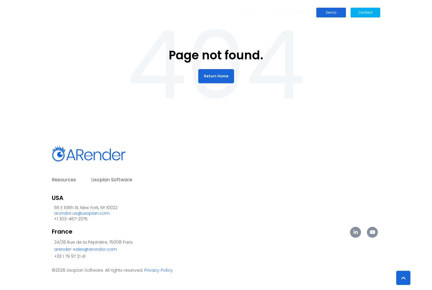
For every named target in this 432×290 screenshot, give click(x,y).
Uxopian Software (291, 12)
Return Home (216, 76)
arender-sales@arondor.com (85, 249)
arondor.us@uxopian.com (81, 213)
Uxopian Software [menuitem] (111, 179)
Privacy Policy (158, 270)
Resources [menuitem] (64, 179)
